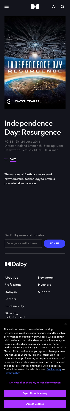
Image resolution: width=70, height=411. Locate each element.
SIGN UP (54, 244)
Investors (44, 284)
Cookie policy (53, 369)
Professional (13, 284)
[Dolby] (35, 6)
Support (44, 292)
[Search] (63, 7)
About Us (11, 277)
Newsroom (46, 277)
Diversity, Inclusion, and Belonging (15, 317)
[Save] (10, 160)
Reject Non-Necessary (35, 393)
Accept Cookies (35, 404)
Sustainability (14, 306)
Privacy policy (12, 373)
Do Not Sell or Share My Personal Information (35, 383)
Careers (10, 299)
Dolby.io (11, 292)
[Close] (65, 324)
